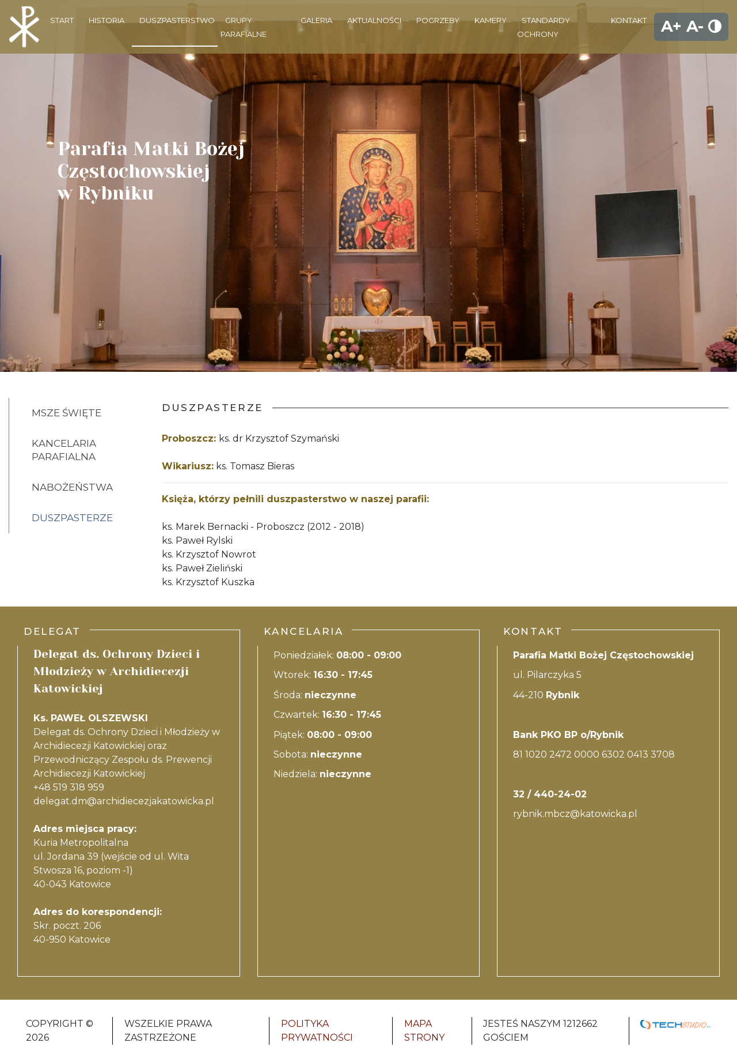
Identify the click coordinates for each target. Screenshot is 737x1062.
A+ (671, 26)
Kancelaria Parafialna (64, 450)
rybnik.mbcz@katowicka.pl (575, 813)
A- (695, 26)
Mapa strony (424, 1030)
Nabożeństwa (72, 487)
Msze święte (66, 413)
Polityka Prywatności (317, 1030)
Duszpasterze (72, 518)
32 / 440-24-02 (550, 794)
